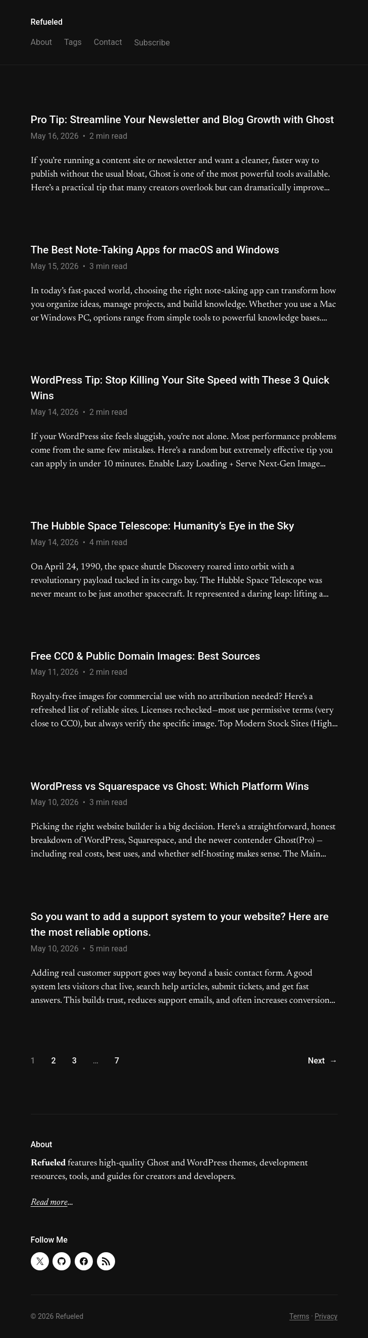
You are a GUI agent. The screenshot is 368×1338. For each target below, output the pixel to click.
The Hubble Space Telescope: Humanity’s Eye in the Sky (162, 526)
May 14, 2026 (55, 412)
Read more (49, 1202)
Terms (299, 1316)
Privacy (325, 1316)
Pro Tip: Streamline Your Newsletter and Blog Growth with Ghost (182, 120)
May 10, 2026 (55, 802)
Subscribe (152, 42)
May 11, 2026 (55, 672)
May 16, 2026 (55, 136)
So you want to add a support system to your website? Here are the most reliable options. (180, 925)
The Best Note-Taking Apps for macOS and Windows (155, 250)
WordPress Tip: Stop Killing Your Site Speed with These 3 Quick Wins (180, 388)
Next (322, 1061)
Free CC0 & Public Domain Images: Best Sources (145, 656)
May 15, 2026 (55, 266)
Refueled (47, 22)
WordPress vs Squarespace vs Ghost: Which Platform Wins (170, 786)
